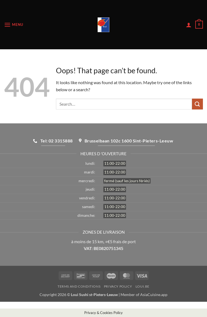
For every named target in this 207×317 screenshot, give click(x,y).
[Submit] (197, 104)
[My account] (188, 25)
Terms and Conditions (79, 286)
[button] (13, 24)
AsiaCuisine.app (153, 294)
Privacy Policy (118, 286)
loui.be (142, 286)
